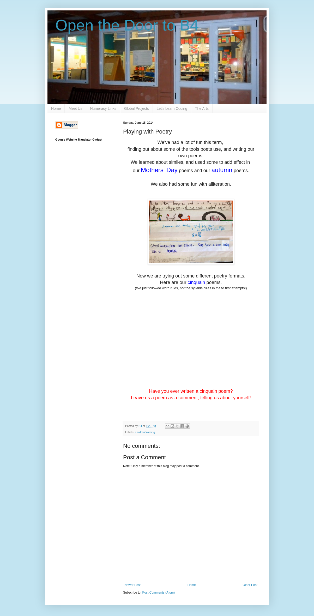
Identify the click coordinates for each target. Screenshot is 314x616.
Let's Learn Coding (172, 108)
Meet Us (75, 108)
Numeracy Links (103, 108)
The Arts (202, 108)
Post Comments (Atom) (158, 592)
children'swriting (145, 432)
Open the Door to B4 (127, 25)
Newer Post (132, 585)
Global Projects (136, 108)
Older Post (250, 585)
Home (56, 108)
